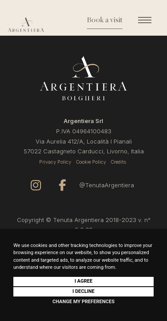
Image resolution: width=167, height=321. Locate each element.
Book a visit (104, 20)
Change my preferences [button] (83, 302)
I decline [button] (84, 291)
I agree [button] (83, 281)
